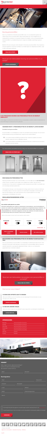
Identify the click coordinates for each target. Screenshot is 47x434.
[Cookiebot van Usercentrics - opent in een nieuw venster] (40, 200)
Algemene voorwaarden (7, 429)
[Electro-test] (7, 2)
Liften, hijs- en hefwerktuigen (14, 29)
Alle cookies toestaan (38, 232)
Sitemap (24, 429)
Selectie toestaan (23, 232)
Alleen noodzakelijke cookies (8, 232)
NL (2, 433)
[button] (44, 2)
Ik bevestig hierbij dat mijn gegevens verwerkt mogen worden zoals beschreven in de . (24, 407)
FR (3, 433)
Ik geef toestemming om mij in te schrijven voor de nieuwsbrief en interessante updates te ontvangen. (24, 410)
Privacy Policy (42, 407)
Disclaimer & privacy (17, 429)
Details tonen (40, 227)
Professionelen (5, 29)
